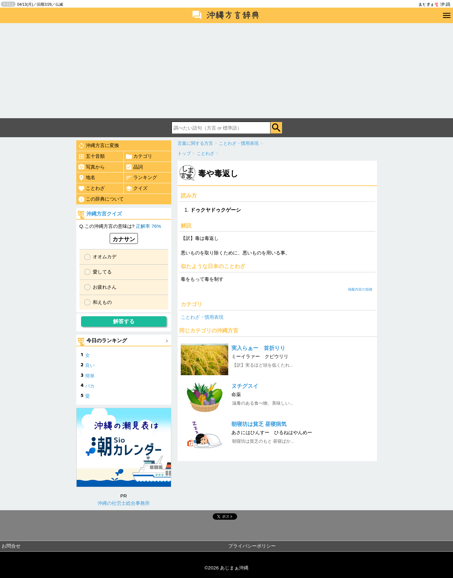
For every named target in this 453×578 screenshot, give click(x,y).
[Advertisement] (227, 70)
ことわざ (91, 188)
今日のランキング (106, 340)
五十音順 (91, 156)
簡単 (90, 375)
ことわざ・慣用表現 (202, 317)
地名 (86, 177)
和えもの (102, 302)
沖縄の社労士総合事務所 (124, 503)
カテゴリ (138, 156)
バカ (90, 386)
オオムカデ (104, 256)
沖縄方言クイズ (104, 213)
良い (90, 365)
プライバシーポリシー (252, 546)
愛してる (102, 271)
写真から (91, 167)
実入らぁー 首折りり (258, 348)
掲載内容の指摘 (360, 289)
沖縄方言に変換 (98, 145)
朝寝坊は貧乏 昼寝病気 (259, 424)
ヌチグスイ (244, 386)
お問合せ (11, 546)
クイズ (136, 188)
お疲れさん (104, 287)
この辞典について (101, 199)
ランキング (141, 177)
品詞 (134, 167)
